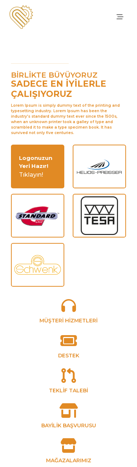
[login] (37, 162)
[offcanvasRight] (120, 17)
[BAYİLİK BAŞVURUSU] (68, 414)
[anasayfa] (21, 17)
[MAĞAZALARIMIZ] (68, 449)
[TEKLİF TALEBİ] (68, 380)
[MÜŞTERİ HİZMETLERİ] (68, 310)
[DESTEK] (68, 345)
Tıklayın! (31, 174)
